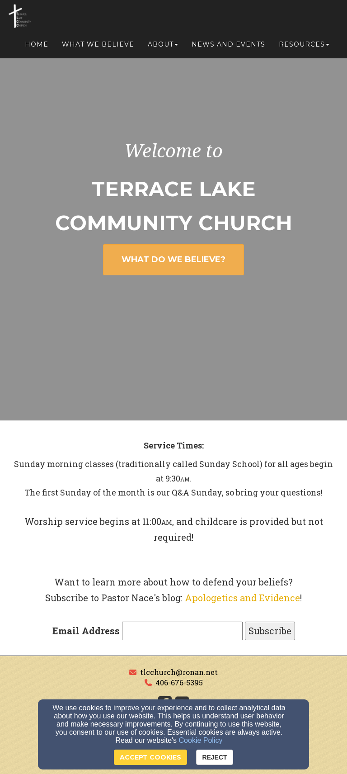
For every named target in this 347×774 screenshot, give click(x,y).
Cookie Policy (201, 740)
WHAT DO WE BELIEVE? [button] (173, 259)
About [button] (163, 46)
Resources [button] (304, 46)
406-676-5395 (179, 682)
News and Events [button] (228, 46)
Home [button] (36, 46)
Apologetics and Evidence (242, 598)
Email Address (86, 631)
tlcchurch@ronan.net (179, 672)
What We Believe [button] (98, 46)
